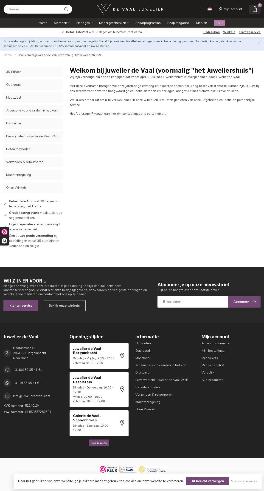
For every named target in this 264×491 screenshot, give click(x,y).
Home (43, 23)
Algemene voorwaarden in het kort (31, 110)
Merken (201, 23)
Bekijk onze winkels (64, 305)
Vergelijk (208, 372)
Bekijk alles (99, 443)
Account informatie (215, 343)
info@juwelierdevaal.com (31, 396)
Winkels (229, 32)
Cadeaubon (211, 32)
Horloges (83, 23)
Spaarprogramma (148, 23)
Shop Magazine (178, 23)
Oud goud (13, 85)
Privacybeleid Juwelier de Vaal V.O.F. (32, 136)
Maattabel (13, 97)
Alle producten (212, 380)
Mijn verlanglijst (213, 365)
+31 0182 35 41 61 (27, 383)
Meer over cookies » (244, 481)
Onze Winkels (16, 188)
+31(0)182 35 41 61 (27, 370)
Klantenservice (250, 32)
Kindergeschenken (112, 23)
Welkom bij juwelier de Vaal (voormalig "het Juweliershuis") (60, 55)
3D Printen (14, 72)
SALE (219, 23)
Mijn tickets (210, 358)
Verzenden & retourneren (24, 162)
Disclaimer (13, 123)
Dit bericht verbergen (207, 481)
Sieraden (60, 23)
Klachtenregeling (18, 175)
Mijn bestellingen (214, 350)
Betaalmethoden (18, 149)
